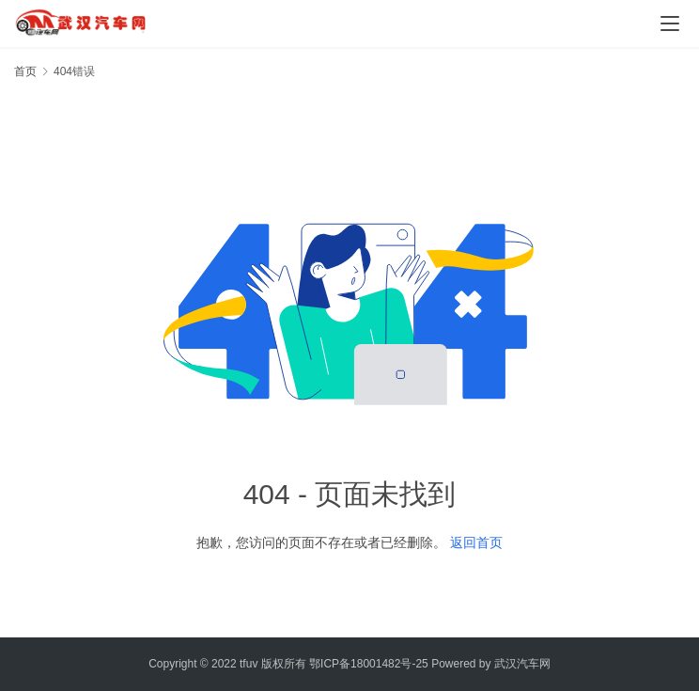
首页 (25, 71)
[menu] (670, 23)
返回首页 (476, 542)
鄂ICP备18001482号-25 (368, 663)
